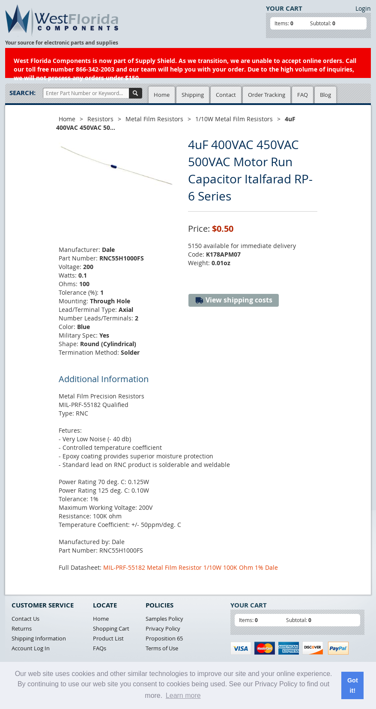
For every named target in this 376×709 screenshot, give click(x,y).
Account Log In (31, 648)
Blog (325, 95)
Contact (226, 95)
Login (363, 8)
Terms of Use (162, 648)
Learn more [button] (183, 695)
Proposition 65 (164, 638)
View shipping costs (233, 300)
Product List (108, 638)
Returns (22, 628)
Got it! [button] (352, 685)
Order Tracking (266, 95)
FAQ (302, 95)
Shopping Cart (111, 628)
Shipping (193, 95)
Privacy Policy (163, 628)
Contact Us (25, 618)
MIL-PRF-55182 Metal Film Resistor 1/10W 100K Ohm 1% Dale (190, 567)
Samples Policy (164, 618)
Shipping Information (39, 638)
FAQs (99, 648)
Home (162, 95)
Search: (22, 92)
